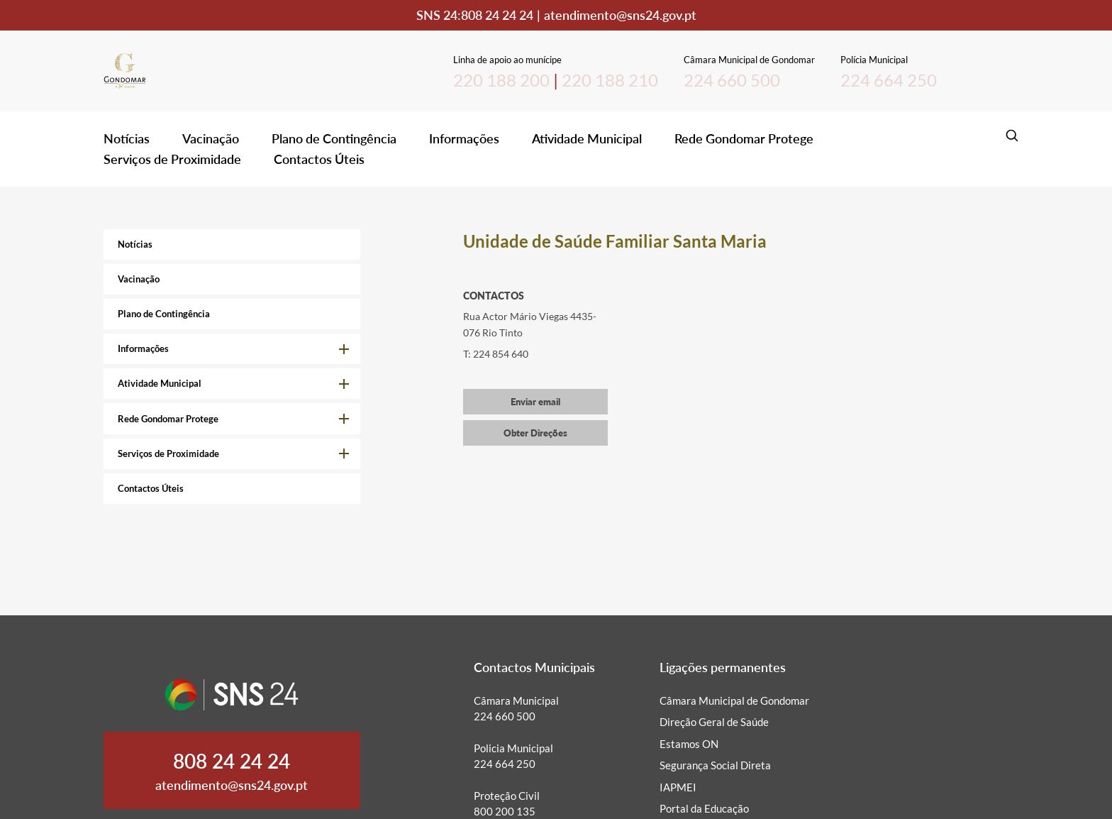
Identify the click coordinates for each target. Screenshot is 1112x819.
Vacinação (210, 138)
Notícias (127, 138)
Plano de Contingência (334, 138)
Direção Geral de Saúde (714, 721)
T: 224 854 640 (495, 354)
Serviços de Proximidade (172, 159)
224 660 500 (732, 80)
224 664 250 (888, 80)
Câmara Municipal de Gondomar (734, 700)
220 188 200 (501, 80)
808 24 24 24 (497, 15)
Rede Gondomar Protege (743, 138)
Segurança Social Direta (715, 765)
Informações (464, 138)
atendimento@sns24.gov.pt (620, 15)
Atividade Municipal (587, 138)
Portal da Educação (704, 808)
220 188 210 (610, 80)
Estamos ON (689, 743)
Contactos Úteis (319, 159)
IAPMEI (678, 787)
